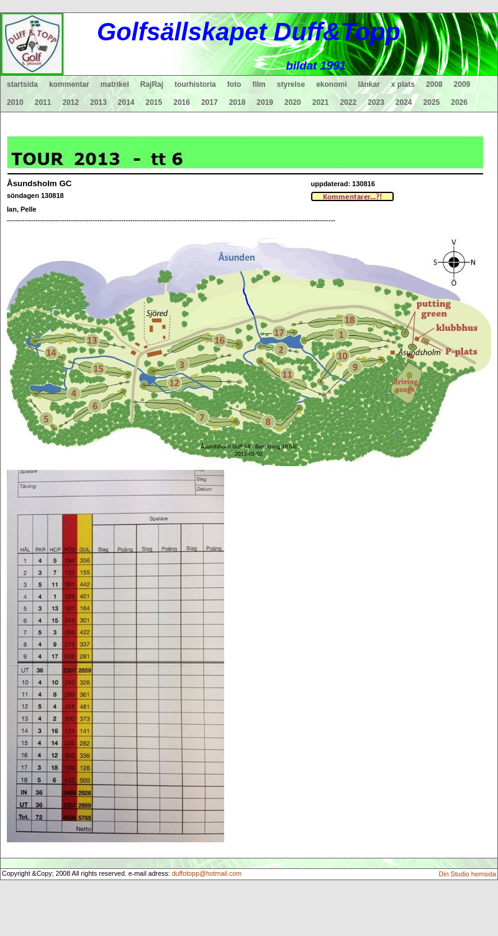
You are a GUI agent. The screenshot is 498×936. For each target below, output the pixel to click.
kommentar (69, 84)
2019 (264, 102)
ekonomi (331, 84)
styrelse (291, 84)
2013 (98, 102)
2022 (348, 102)
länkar (369, 84)
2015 (154, 102)
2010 (15, 102)
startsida (22, 84)
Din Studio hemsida (467, 874)
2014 (126, 102)
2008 (434, 84)
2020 (292, 102)
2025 (431, 102)
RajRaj (151, 84)
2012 (70, 102)
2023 (376, 102)
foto (234, 84)
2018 (237, 102)
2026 (459, 102)
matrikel (115, 84)
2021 (320, 102)
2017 (209, 102)
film (258, 84)
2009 (462, 84)
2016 (181, 102)
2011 (43, 102)
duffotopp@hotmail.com (207, 873)
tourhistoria (195, 84)
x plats (403, 84)
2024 (404, 102)
